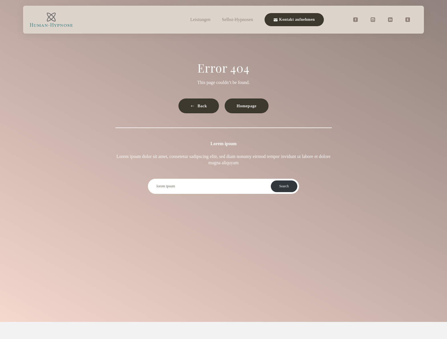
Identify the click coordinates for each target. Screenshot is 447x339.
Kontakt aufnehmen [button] (294, 19)
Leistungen (200, 19)
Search (284, 186)
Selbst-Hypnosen (237, 19)
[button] (198, 106)
